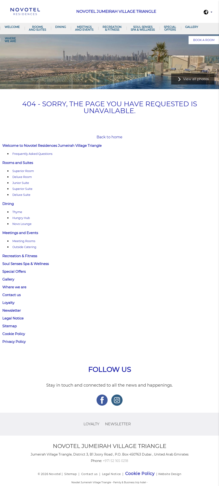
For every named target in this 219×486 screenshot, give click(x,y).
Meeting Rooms (23, 241)
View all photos (196, 79)
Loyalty (8, 302)
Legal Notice (13, 318)
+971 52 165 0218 (115, 461)
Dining (60, 27)
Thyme (17, 212)
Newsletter (11, 310)
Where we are (10, 40)
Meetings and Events (84, 28)
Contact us (11, 295)
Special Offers (170, 28)
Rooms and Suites (37, 28)
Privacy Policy (14, 341)
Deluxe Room (22, 177)
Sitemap (9, 326)
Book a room (203, 40)
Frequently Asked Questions (32, 154)
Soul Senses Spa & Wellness (143, 28)
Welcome (12, 27)
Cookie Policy (13, 334)
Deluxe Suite (21, 195)
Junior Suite (20, 183)
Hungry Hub (21, 218)
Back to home (109, 137)
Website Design (169, 474)
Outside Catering (24, 247)
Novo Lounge (22, 224)
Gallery (191, 27)
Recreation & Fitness (112, 28)
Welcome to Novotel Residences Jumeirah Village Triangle (52, 145)
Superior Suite (22, 189)
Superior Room (23, 171)
